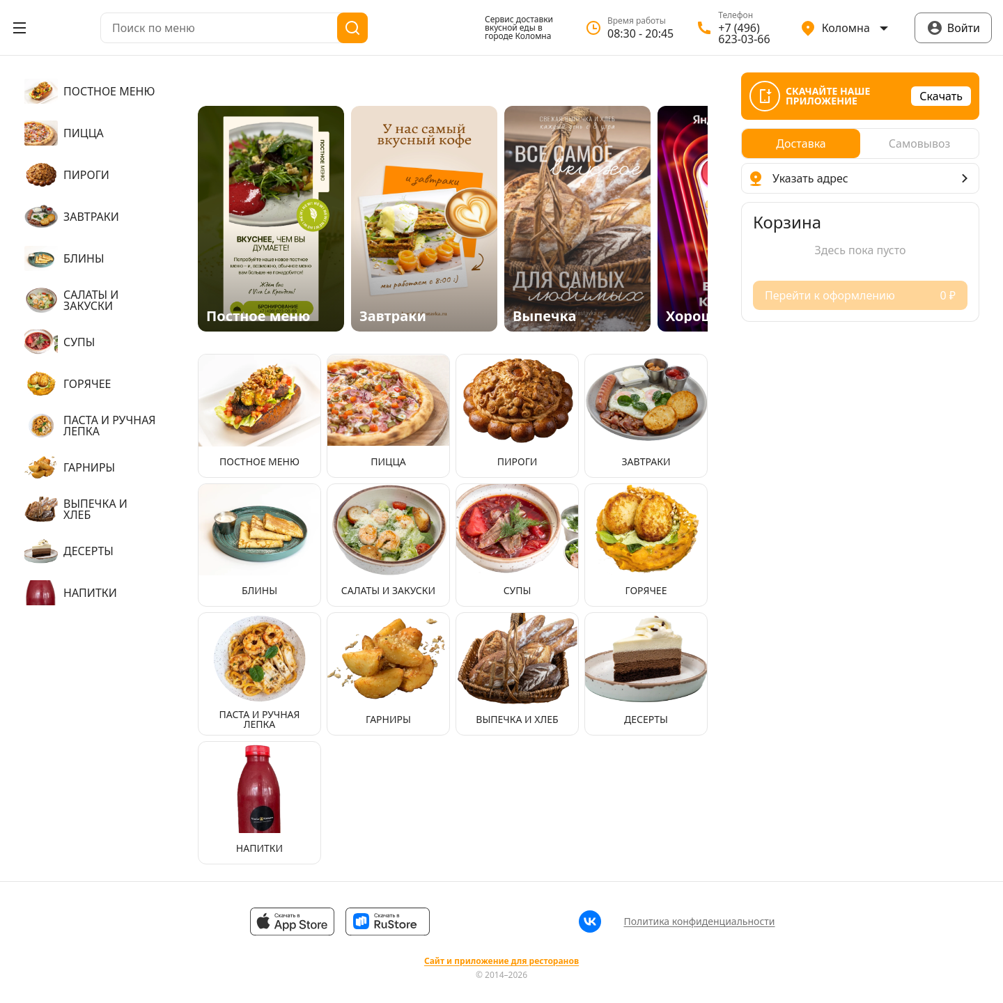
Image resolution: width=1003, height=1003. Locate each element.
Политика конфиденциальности (699, 921)
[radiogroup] (860, 143)
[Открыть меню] (19, 28)
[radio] (801, 143)
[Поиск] (352, 28)
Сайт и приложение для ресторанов (501, 961)
